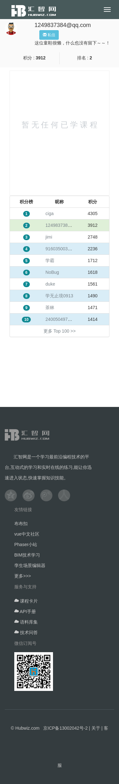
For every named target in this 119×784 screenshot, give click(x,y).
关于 (95, 728)
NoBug (52, 272)
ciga (49, 213)
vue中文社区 (26, 534)
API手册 (25, 611)
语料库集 (26, 622)
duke (50, 284)
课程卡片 (26, 601)
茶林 (49, 307)
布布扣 (21, 523)
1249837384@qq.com (67, 225)
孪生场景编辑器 (29, 565)
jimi (48, 237)
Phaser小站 (25, 544)
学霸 (49, 260)
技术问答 (26, 632)
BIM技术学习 (27, 555)
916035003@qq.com (66, 248)
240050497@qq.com (66, 319)
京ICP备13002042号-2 (65, 728)
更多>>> (22, 575)
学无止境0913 (59, 295)
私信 (49, 35)
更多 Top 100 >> (59, 331)
